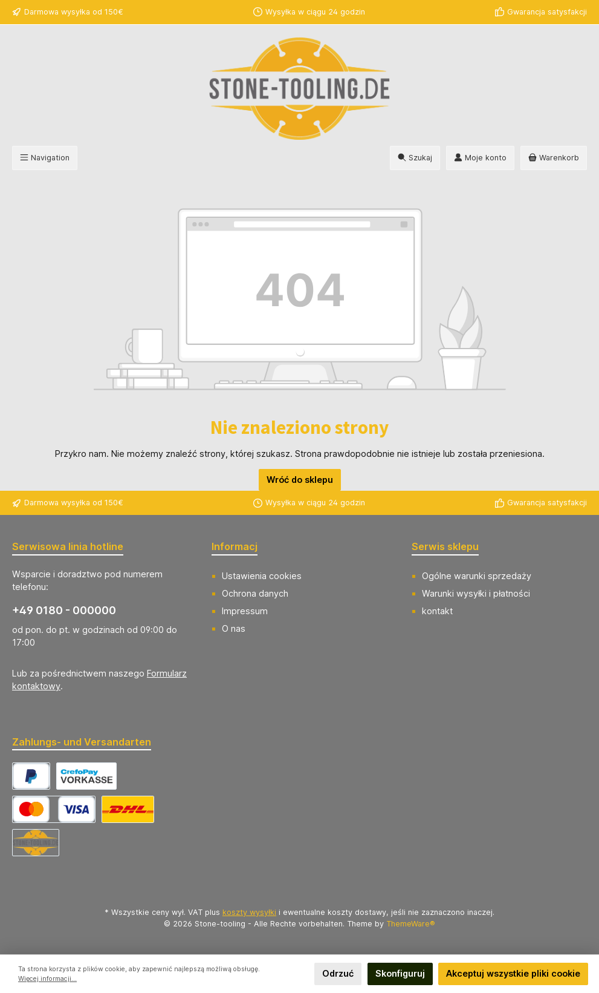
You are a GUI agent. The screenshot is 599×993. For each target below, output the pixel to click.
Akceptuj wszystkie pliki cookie (513, 973)
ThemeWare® (410, 923)
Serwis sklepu (445, 546)
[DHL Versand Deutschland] (128, 809)
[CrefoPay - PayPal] (31, 776)
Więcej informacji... (47, 979)
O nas (233, 628)
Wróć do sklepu (300, 479)
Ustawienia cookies (262, 576)
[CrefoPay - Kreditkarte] (54, 809)
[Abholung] (35, 842)
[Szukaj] (415, 158)
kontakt (437, 611)
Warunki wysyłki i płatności (476, 593)
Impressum (245, 611)
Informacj (234, 546)
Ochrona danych (255, 593)
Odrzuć (338, 973)
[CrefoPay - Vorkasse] (86, 776)
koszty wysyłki (249, 912)
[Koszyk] (553, 158)
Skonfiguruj (400, 973)
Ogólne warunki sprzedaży (476, 576)
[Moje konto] (480, 158)
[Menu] (44, 158)
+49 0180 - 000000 (64, 610)
